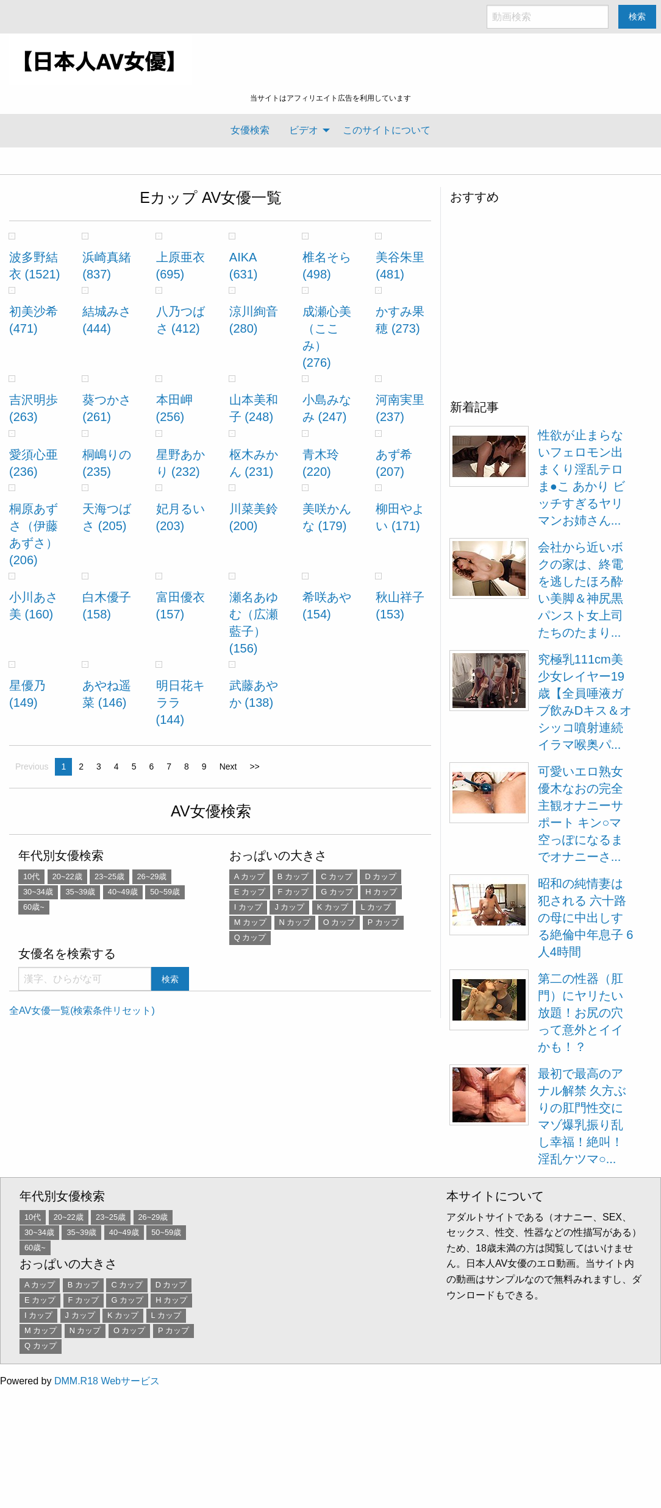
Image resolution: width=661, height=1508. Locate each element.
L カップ (375, 907)
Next (228, 766)
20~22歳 (67, 876)
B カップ (293, 876)
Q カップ (250, 937)
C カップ (336, 876)
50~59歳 (165, 891)
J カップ (289, 907)
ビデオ (303, 130)
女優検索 (250, 130)
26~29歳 (152, 876)
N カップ (295, 922)
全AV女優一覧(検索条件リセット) (82, 1010)
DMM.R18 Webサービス (107, 1381)
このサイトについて (387, 130)
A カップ (249, 876)
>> (254, 766)
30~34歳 (38, 891)
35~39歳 (80, 891)
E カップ (249, 891)
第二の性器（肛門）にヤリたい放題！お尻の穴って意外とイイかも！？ (580, 1012)
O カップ (339, 922)
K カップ (332, 907)
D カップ (380, 876)
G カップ (337, 891)
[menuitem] (250, 130)
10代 (31, 876)
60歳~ (34, 907)
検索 (637, 16)
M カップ (250, 922)
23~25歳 (109, 876)
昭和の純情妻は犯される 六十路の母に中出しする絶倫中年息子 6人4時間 (586, 917)
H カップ (381, 891)
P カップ (383, 922)
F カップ (292, 891)
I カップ (248, 907)
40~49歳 (123, 891)
